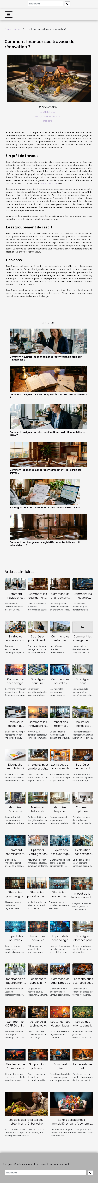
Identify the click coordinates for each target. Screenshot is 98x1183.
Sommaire (49, 107)
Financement (41, 1164)
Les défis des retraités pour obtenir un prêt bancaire (27, 1121)
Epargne (7, 1164)
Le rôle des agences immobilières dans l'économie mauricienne (71, 1123)
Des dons (47, 121)
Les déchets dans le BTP (38, 980)
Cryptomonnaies (23, 1164)
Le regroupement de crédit (47, 116)
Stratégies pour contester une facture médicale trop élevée (45, 507)
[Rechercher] (45, 3)
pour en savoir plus (49, 183)
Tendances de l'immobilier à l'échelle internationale (15, 1070)
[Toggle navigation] (9, 14)
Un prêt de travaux (47, 112)
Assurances (56, 1164)
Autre (17, 29)
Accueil (8, 29)
